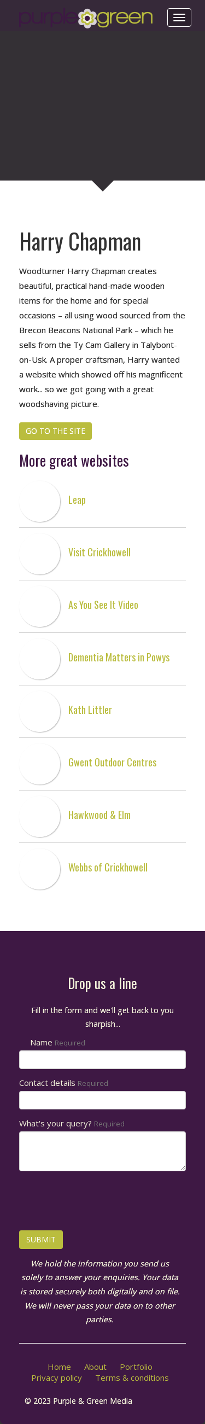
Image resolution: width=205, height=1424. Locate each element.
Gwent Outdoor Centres (112, 762)
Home (59, 1366)
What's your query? (72, 1123)
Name (57, 1042)
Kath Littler (90, 709)
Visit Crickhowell (99, 552)
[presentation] (102, 1200)
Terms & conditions (132, 1377)
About (95, 1366)
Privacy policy (56, 1377)
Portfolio (136, 1366)
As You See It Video (103, 604)
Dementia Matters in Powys (118, 657)
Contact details (63, 1082)
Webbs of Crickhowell (108, 867)
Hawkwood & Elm (99, 814)
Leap (77, 499)
